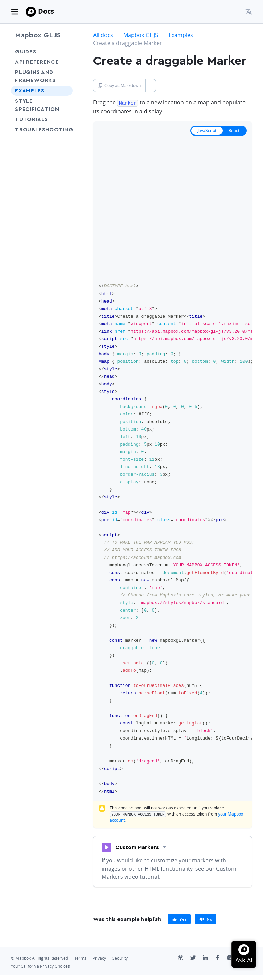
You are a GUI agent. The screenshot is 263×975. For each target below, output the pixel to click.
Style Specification (41, 105)
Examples (29, 90)
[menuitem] (248, 11)
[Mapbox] (31, 11)
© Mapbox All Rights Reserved (39, 957)
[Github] (184, 957)
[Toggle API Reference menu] (65, 62)
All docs (103, 35)
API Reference (37, 62)
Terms (80, 957)
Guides (25, 51)
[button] (248, 11)
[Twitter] (196, 957)
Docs (46, 11)
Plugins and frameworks (35, 76)
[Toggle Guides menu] (65, 52)
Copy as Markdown (119, 85)
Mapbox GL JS (38, 35)
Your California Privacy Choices (40, 965)
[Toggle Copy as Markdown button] (150, 85)
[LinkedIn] (209, 957)
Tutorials (41, 119)
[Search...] (232, 11)
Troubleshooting (41, 134)
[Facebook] (221, 957)
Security (120, 957)
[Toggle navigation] (15, 11)
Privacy (99, 957)
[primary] (179, 918)
